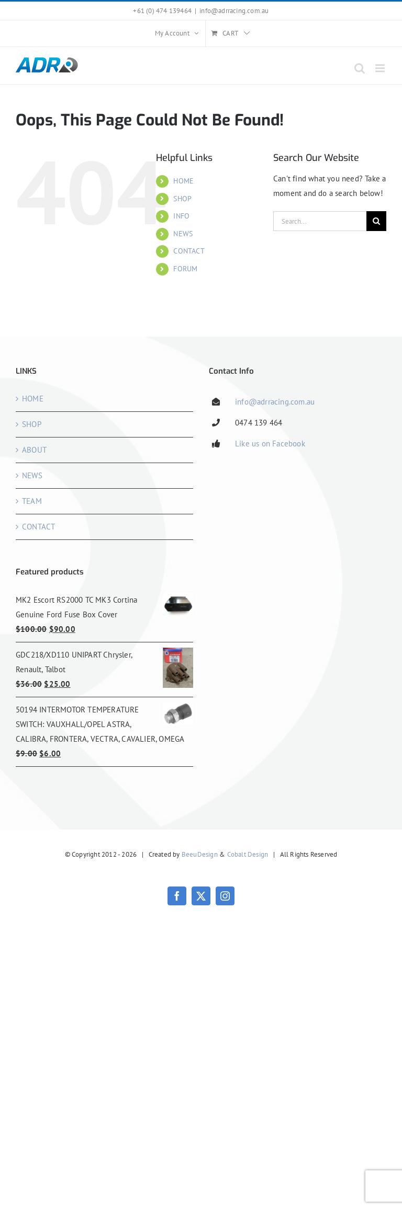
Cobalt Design (248, 854)
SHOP (182, 198)
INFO (181, 216)
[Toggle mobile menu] (380, 68)
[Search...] (319, 221)
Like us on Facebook (270, 443)
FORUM (185, 268)
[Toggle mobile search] (359, 68)
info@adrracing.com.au (234, 10)
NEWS (183, 233)
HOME (183, 181)
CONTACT (188, 251)
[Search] (376, 221)
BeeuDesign (200, 854)
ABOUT (34, 450)
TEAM (32, 501)
